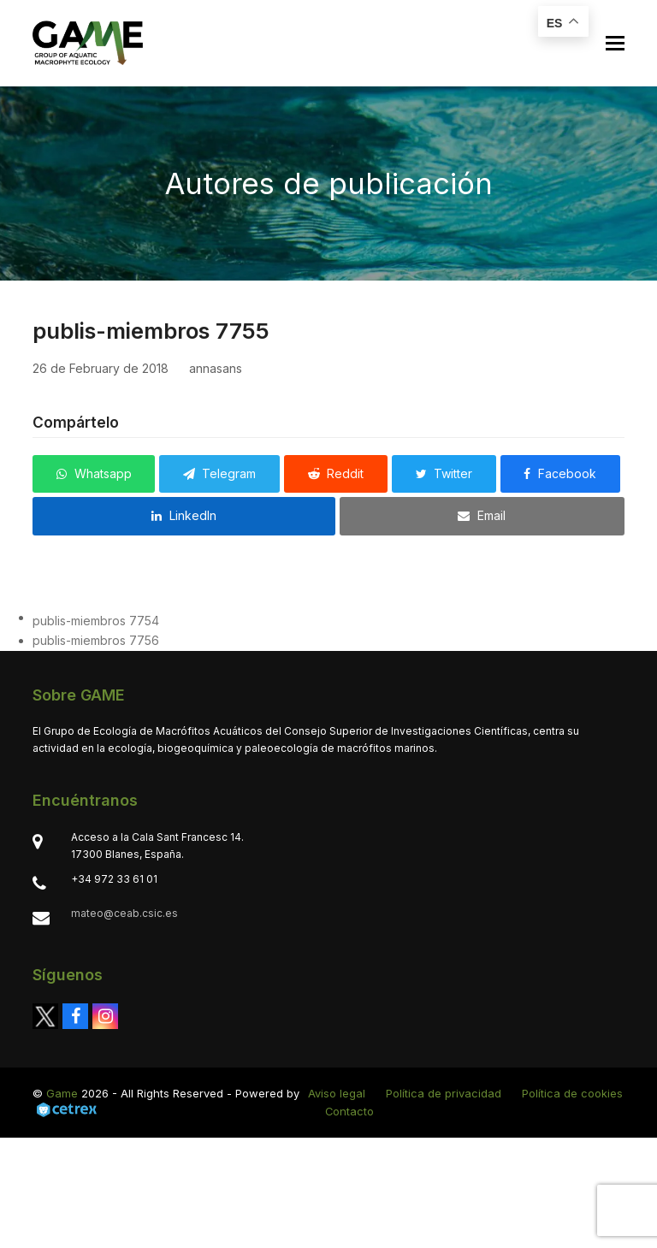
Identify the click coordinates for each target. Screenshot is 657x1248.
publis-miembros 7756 (96, 640)
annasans (215, 368)
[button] (615, 43)
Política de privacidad (443, 1093)
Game (62, 1093)
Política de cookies (572, 1093)
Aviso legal (336, 1093)
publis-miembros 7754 (96, 620)
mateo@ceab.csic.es (124, 913)
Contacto (349, 1111)
